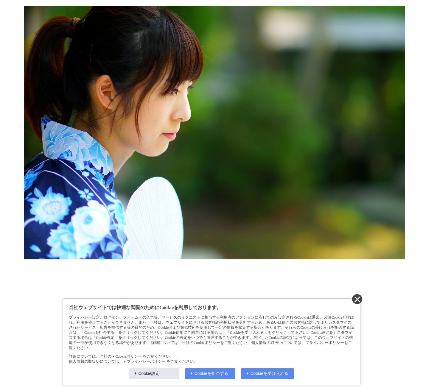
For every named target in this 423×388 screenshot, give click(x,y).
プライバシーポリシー (146, 361)
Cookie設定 (149, 373)
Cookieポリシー (128, 356)
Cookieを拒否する (211, 373)
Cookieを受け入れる (270, 373)
